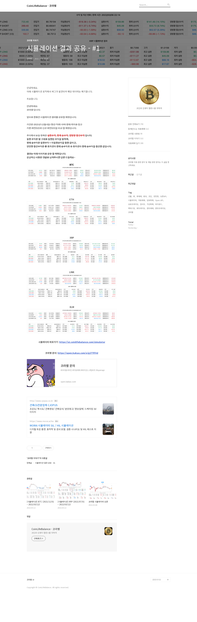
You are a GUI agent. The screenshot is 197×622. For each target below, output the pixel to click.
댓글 (28, 540)
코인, (150, 196)
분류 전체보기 (135, 124)
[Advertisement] (71, 88)
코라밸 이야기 (135, 138)
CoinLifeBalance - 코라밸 (41, 5)
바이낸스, (159, 204)
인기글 (139, 174)
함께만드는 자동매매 (138, 128)
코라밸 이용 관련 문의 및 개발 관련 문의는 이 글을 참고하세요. (148, 164)
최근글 (131, 174)
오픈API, (163, 196)
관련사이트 (157, 603)
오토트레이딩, (133, 204)
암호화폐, (150, 200)
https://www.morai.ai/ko (42, 445)
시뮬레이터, (132, 200)
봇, (134, 196)
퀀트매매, (150, 208)
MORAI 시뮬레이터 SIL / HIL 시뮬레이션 (51, 449)
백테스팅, (131, 208)
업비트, (143, 204)
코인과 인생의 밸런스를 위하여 (44, 556)
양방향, (156, 196)
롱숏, (145, 196)
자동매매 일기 (135, 143)
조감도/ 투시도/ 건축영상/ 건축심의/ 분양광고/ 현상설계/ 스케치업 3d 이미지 (63, 434)
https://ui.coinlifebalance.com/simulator (82, 353)
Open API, (159, 200)
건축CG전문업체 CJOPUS (43, 428)
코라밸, (131, 212)
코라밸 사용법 (135, 133)
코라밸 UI (30, 603)
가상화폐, (150, 204)
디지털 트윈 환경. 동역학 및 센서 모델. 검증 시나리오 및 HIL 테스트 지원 (63, 454)
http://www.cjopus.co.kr (41, 424)
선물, (130, 196)
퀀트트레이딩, (160, 208)
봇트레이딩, (141, 208)
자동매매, (142, 200)
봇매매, (139, 196)
